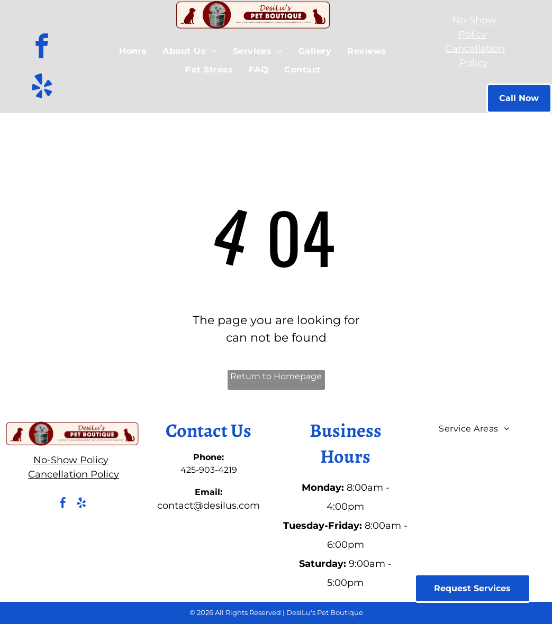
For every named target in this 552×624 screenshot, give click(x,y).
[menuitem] (133, 51)
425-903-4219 (208, 470)
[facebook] (41, 48)
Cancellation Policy (73, 474)
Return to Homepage (276, 376)
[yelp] (41, 87)
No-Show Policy (70, 460)
